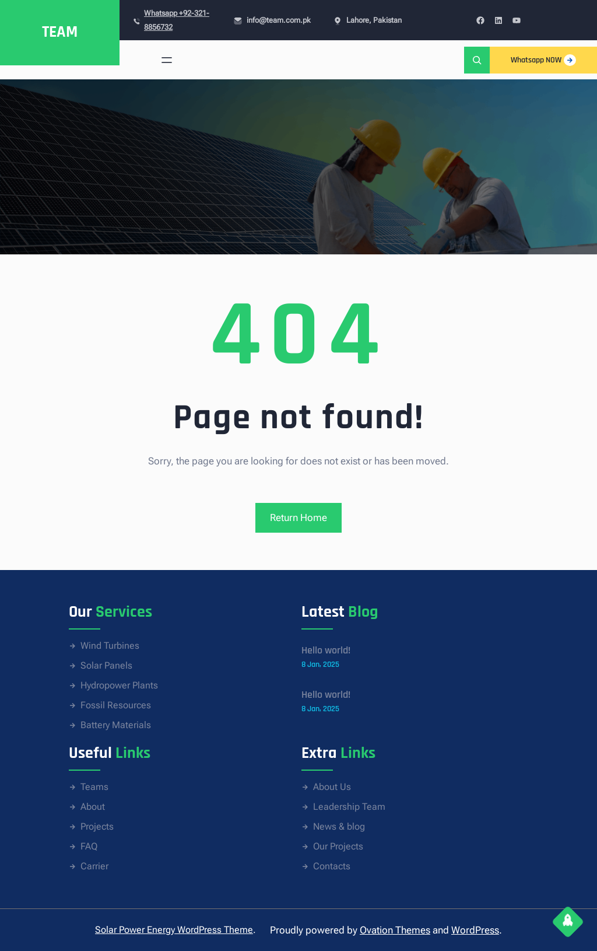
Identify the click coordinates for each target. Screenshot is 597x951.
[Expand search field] (477, 60)
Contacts (331, 866)
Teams (94, 786)
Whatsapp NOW (543, 60)
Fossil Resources (115, 705)
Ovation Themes (395, 930)
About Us (332, 786)
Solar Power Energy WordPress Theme (174, 929)
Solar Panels (106, 665)
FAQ (88, 846)
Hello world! (325, 650)
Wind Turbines (109, 645)
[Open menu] (166, 60)
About (92, 806)
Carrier (94, 866)
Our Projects (338, 846)
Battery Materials (115, 724)
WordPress (475, 930)
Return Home (298, 517)
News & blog (339, 826)
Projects (97, 826)
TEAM (60, 32)
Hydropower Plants (119, 685)
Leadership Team (349, 806)
